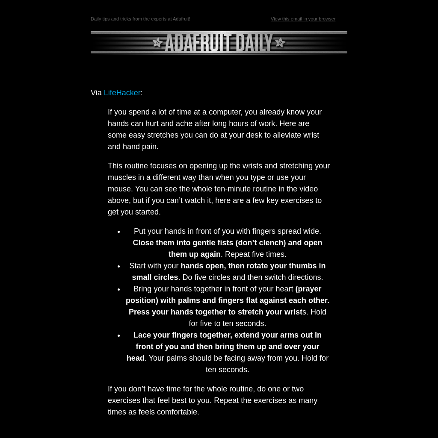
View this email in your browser (303, 18)
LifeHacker (122, 92)
